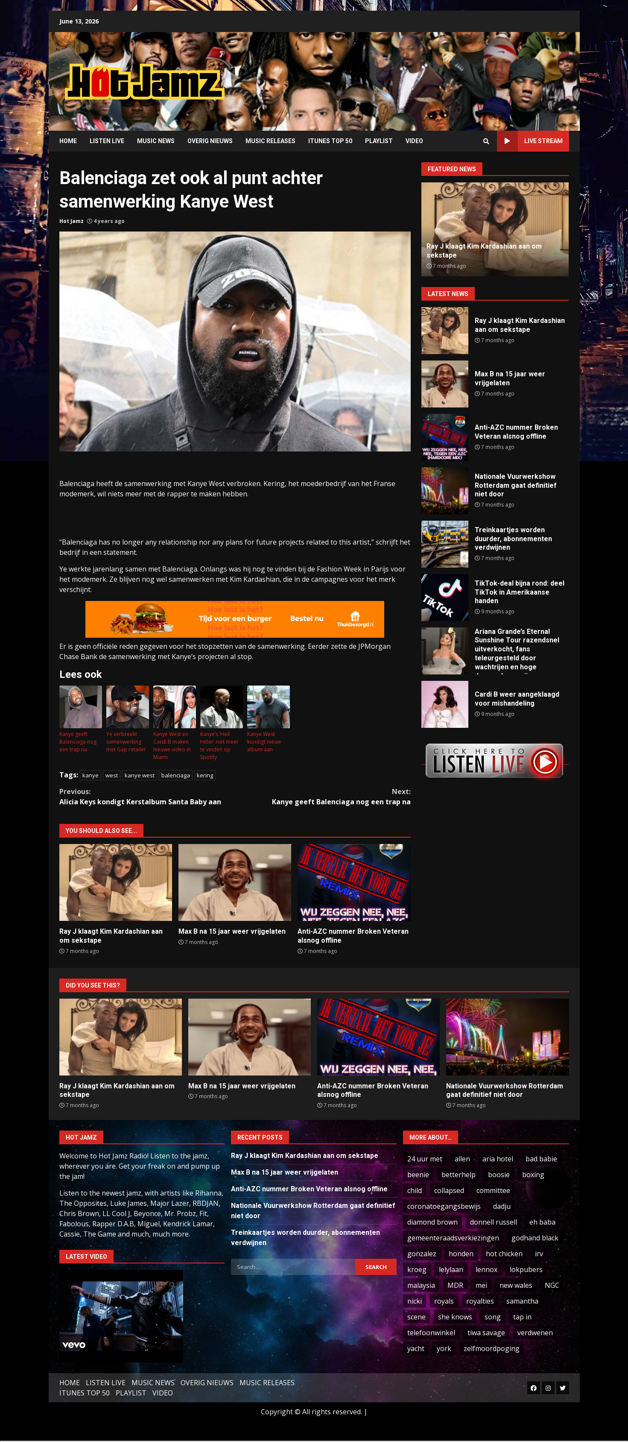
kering (205, 775)
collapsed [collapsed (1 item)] (449, 1190)
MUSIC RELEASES (270, 141)
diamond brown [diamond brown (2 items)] (432, 1222)
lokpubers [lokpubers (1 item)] (526, 1269)
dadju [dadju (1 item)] (502, 1206)
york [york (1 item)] (444, 1348)
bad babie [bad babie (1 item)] (541, 1159)
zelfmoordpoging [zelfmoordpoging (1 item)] (492, 1348)
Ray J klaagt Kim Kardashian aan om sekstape (115, 882)
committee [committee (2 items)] (493, 1190)
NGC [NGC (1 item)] (552, 1285)
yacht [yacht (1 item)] (415, 1348)
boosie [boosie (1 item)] (499, 1174)
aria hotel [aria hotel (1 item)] (497, 1159)
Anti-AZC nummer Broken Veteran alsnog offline (354, 882)
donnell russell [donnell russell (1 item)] (493, 1222)
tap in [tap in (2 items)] (522, 1317)
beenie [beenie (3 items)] (418, 1174)
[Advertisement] (422, 75)
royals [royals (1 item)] (444, 1301)
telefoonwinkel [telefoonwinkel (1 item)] (431, 1332)
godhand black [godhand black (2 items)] (534, 1238)
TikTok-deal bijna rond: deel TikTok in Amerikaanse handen (444, 597)
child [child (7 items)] (414, 1190)
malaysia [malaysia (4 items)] (421, 1285)
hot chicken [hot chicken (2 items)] (504, 1253)
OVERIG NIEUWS (210, 141)
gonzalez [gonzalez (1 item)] (421, 1253)
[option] (495, 229)
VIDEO (414, 141)
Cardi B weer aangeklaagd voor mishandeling (444, 704)
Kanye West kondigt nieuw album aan (264, 741)
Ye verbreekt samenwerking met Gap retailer (126, 741)
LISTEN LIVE (107, 141)
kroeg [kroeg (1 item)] (416, 1269)
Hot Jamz (71, 221)
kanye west (140, 775)
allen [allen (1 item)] (462, 1159)
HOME (68, 141)
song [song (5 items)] (493, 1317)
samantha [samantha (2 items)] (522, 1301)
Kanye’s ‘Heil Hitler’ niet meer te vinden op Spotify (219, 745)
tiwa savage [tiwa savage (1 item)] (486, 1332)
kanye (90, 775)
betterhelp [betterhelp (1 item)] (458, 1174)
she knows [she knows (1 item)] (455, 1317)
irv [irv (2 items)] (539, 1253)
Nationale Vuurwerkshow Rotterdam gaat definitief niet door (444, 490)
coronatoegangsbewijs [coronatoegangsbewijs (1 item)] (444, 1206)
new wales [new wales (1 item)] (515, 1285)
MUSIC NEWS (156, 141)
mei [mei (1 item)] (481, 1285)
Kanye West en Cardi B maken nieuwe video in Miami (172, 745)
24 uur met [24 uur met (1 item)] (424, 1159)
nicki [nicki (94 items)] (414, 1301)
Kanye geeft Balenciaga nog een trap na (77, 741)
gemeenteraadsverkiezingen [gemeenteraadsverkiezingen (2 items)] (453, 1238)
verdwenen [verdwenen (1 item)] (535, 1332)
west (111, 775)
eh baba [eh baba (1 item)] (542, 1222)
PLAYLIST (379, 141)
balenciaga (175, 775)
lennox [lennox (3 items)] (486, 1269)
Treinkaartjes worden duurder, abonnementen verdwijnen (444, 544)
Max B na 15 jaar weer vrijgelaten (234, 882)
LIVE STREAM (530, 141)
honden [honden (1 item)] (461, 1253)
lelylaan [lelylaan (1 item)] (451, 1269)
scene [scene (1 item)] (416, 1317)
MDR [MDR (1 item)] (455, 1285)
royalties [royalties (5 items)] (480, 1301)
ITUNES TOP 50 (330, 141)
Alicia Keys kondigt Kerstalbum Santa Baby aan (147, 796)
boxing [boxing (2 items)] (533, 1174)
